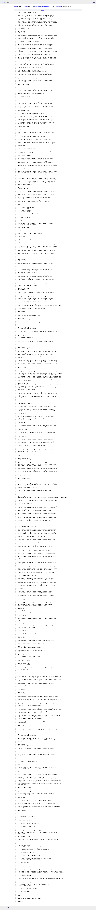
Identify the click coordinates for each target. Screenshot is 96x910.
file (42, 10)
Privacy (12, 907)
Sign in (93, 2)
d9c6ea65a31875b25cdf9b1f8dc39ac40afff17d (37, 6)
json (93, 907)
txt (90, 907)
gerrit (16, 6)
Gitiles (8, 907)
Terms (15, 907)
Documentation (57, 6)
